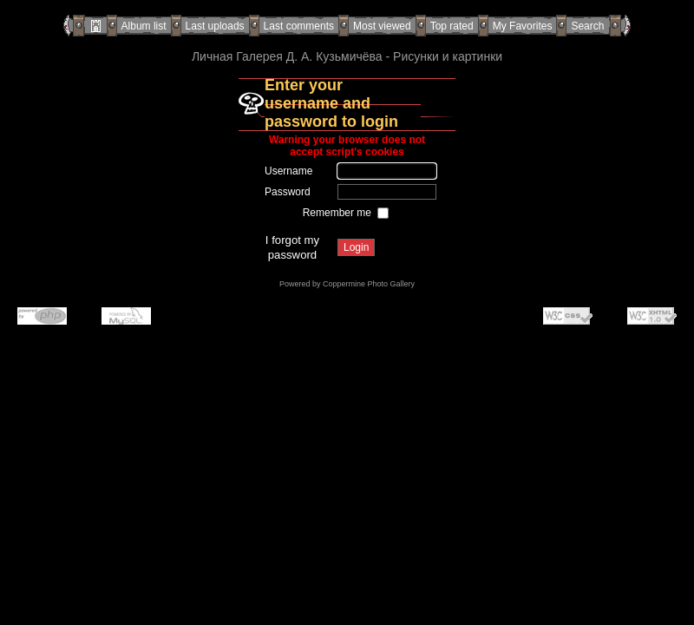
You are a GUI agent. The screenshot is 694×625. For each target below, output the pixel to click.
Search (587, 26)
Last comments (299, 26)
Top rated (452, 26)
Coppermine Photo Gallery (369, 284)
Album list (144, 26)
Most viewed (382, 26)
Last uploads (215, 26)
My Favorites (523, 26)
